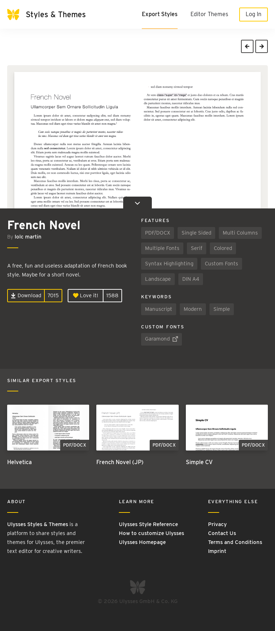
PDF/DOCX (157, 233)
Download (26, 295)
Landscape (158, 279)
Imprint (217, 551)
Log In (253, 14)
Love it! (85, 295)
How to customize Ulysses (151, 533)
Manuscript (158, 309)
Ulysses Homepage (142, 542)
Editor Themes (209, 14)
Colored (223, 248)
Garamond (161, 339)
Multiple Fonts (162, 248)
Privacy (217, 524)
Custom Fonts (221, 263)
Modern (193, 309)
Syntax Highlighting (169, 263)
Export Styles (160, 14)
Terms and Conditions (235, 542)
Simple (221, 309)
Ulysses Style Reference (148, 524)
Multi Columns (240, 233)
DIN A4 (190, 279)
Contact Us (222, 533)
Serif (196, 248)
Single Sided (196, 233)
